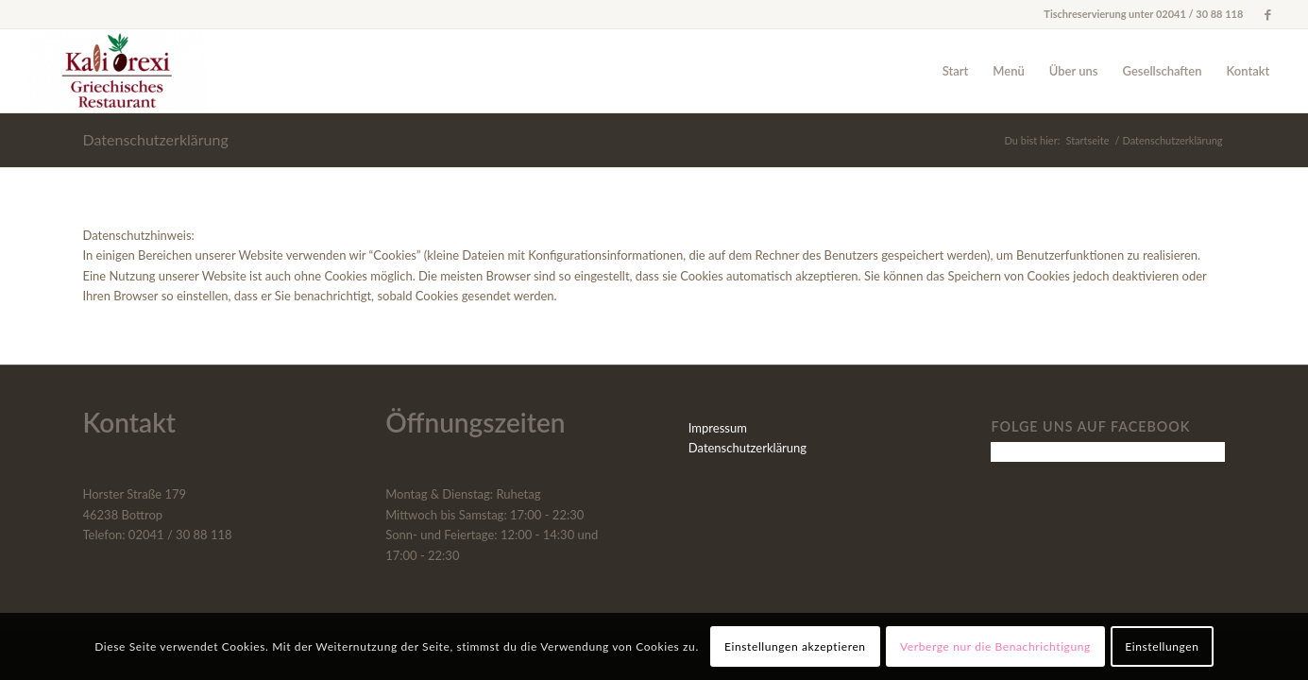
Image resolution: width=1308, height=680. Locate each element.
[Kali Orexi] (116, 70)
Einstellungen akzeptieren (795, 646)
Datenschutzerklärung (156, 139)
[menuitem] (955, 70)
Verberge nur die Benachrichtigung (995, 646)
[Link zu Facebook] (1267, 14)
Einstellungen (1161, 646)
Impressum (717, 427)
